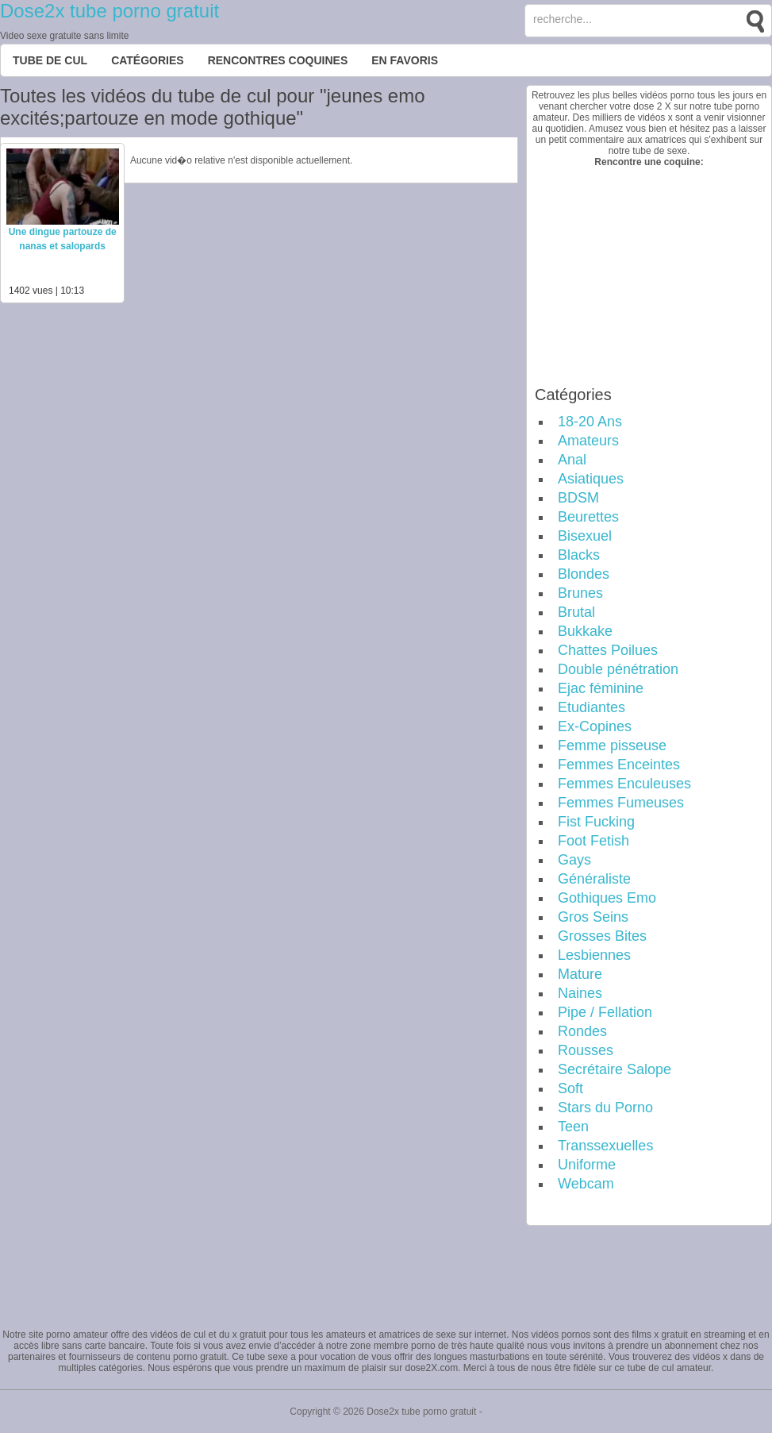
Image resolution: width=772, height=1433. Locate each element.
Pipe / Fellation (605, 1012)
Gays (574, 860)
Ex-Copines (595, 726)
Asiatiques (591, 479)
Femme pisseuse (612, 745)
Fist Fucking (596, 822)
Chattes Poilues (608, 650)
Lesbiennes (594, 955)
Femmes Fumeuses (621, 803)
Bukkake (585, 631)
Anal (572, 460)
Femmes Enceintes (619, 764)
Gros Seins (593, 917)
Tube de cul (50, 60)
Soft (570, 1088)
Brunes (580, 593)
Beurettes (588, 517)
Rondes (582, 1031)
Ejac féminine (600, 688)
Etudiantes (591, 707)
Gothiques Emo (607, 898)
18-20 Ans (590, 422)
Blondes (583, 574)
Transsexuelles (605, 1146)
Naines (580, 993)
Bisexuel (585, 536)
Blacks (579, 555)
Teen (573, 1126)
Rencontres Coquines (278, 60)
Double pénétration (618, 669)
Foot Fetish (593, 841)
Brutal (576, 612)
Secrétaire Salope (614, 1069)
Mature (580, 974)
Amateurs (588, 441)
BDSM (578, 498)
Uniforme (587, 1165)
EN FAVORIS (404, 60)
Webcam (586, 1184)
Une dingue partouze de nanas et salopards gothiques (63, 246)
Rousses (585, 1050)
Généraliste (594, 879)
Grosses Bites (602, 936)
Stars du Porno (605, 1107)
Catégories (147, 60)
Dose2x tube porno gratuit (109, 10)
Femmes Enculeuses (624, 784)
